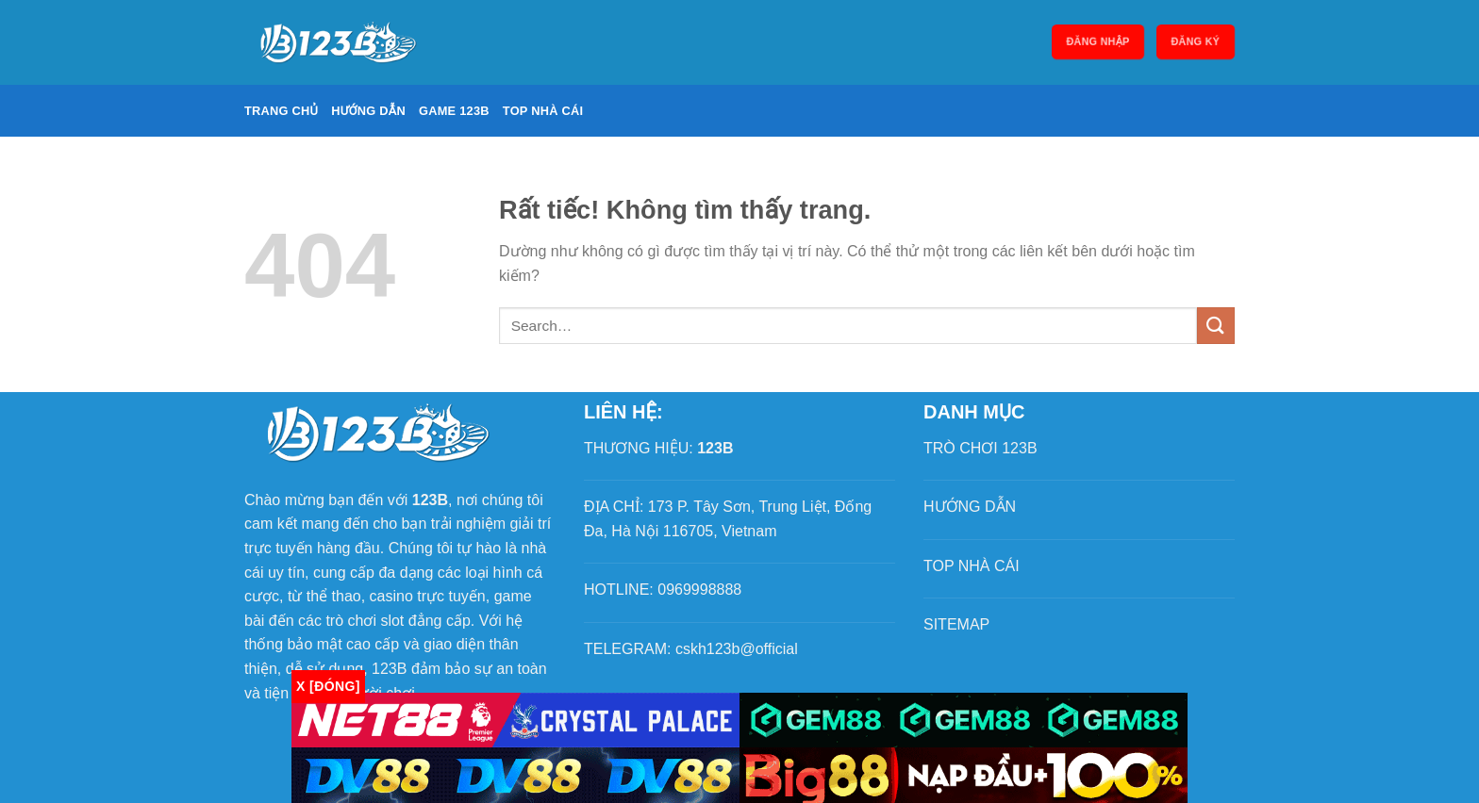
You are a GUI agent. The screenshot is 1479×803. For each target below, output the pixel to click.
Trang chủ (281, 111)
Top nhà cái (543, 111)
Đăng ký (1195, 42)
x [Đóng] (328, 686)
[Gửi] (1216, 325)
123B (715, 448)
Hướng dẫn (368, 111)
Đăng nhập (1098, 42)
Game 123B (454, 111)
